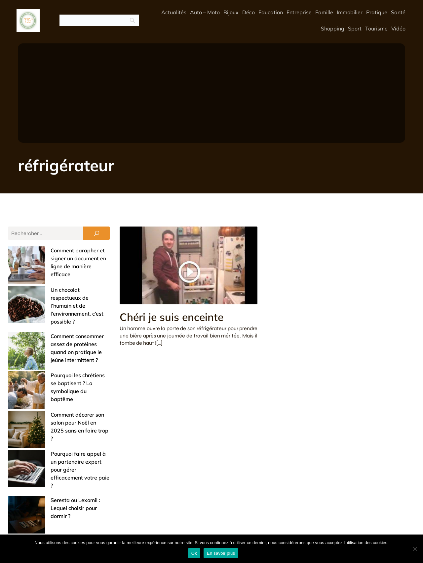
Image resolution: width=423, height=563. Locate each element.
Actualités (173, 12)
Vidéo (398, 28)
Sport (355, 28)
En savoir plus (221, 553)
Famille (324, 12)
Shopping (332, 28)
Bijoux (231, 12)
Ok (194, 553)
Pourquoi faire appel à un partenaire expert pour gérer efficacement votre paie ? (55, 379)
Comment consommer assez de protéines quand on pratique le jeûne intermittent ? (53, 303)
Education (270, 12)
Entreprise (299, 12)
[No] (414, 548)
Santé (398, 12)
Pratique (376, 12)
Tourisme (376, 28)
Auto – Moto (205, 12)
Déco (248, 12)
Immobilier (350, 12)
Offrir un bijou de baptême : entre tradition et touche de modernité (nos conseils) (53, 477)
